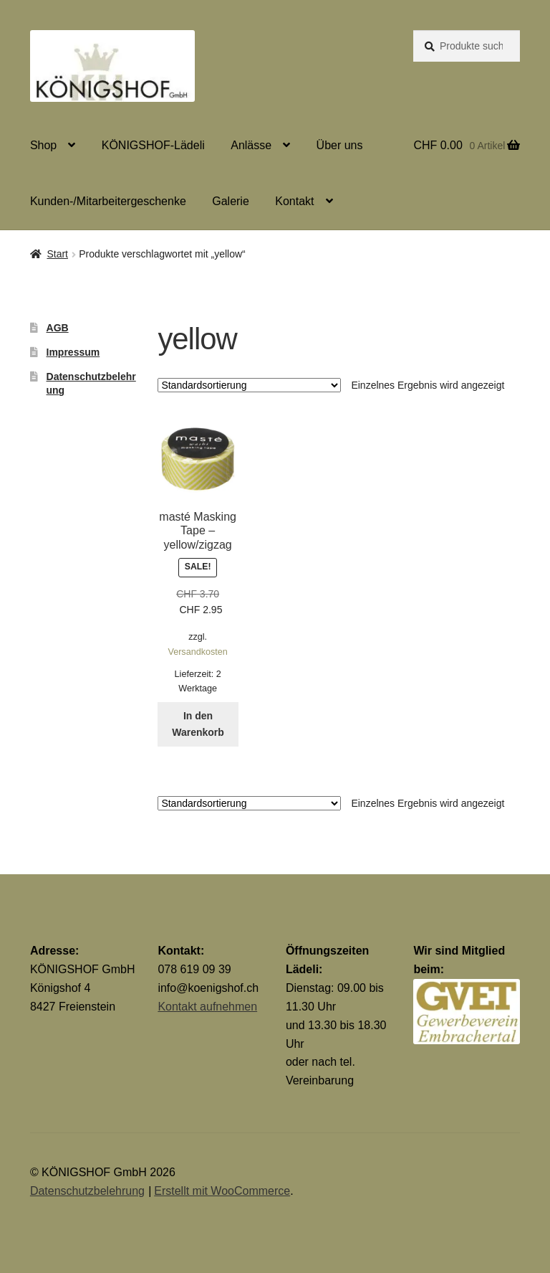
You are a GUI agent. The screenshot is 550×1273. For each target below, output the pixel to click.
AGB (58, 327)
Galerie (230, 201)
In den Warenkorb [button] (198, 724)
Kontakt (294, 201)
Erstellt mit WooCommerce (222, 1191)
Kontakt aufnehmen (207, 1006)
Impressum (73, 352)
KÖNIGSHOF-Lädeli (153, 145)
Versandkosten (197, 652)
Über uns (340, 145)
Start (57, 254)
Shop (43, 145)
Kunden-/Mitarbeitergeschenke (108, 201)
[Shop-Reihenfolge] (249, 385)
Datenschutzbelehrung (87, 1191)
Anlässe (251, 145)
